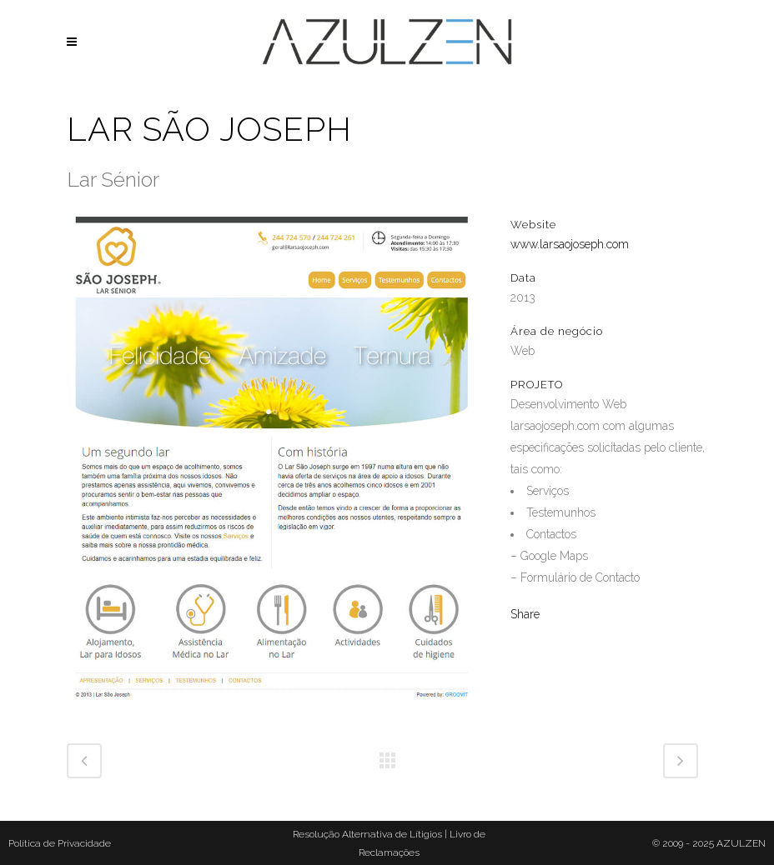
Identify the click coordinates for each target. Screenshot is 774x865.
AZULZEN (741, 843)
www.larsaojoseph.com (569, 244)
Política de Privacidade (59, 843)
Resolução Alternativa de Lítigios (367, 834)
